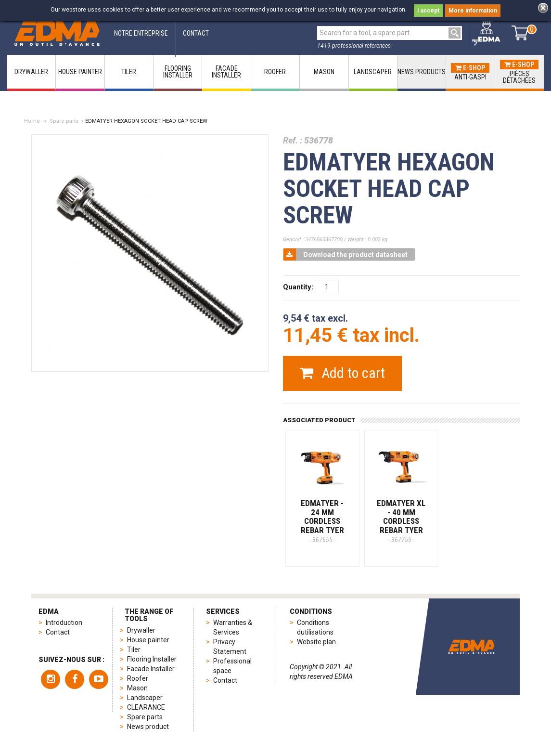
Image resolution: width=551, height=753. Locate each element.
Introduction (64, 622)
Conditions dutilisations (315, 627)
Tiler (134, 649)
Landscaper (145, 697)
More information (472, 10)
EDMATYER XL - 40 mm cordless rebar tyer (401, 521)
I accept (428, 10)
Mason (137, 688)
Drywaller (141, 630)
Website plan (316, 642)
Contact (58, 632)
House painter (148, 640)
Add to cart (342, 372)
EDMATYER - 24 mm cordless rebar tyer (322, 521)
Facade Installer (151, 669)
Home (32, 121)
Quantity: (298, 287)
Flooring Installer (152, 659)
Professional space (232, 666)
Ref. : (292, 140)
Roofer (137, 678)
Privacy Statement (229, 646)
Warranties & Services (232, 627)
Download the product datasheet (345, 254)
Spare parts (64, 121)
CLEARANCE (146, 707)
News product (148, 726)
